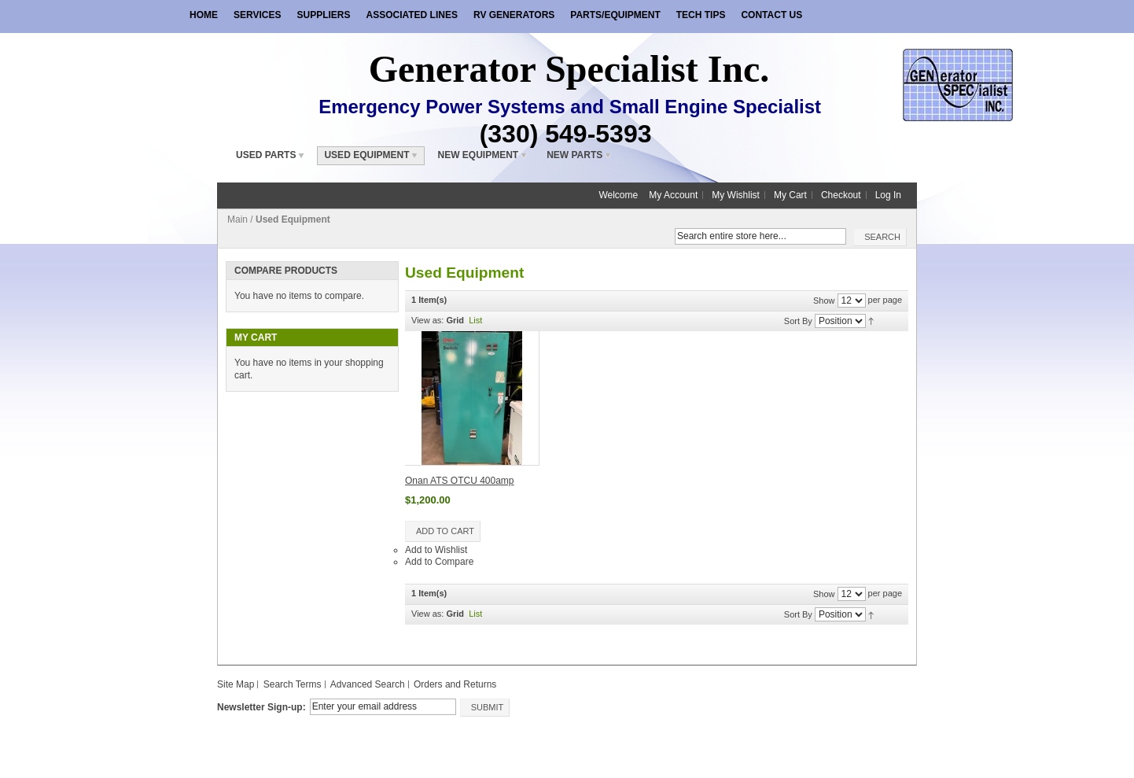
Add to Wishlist (436, 549)
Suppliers (323, 14)
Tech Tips (701, 14)
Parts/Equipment (615, 14)
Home (204, 14)
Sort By (798, 320)
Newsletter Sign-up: (261, 707)
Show (824, 299)
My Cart (790, 195)
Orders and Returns (455, 684)
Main (237, 219)
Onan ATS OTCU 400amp (459, 480)
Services (257, 14)
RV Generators (513, 14)
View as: (427, 320)
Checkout (841, 195)
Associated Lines (411, 14)
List (475, 320)
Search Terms (292, 684)
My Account (673, 195)
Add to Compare (439, 561)
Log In (888, 195)
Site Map (235, 684)
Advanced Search (367, 684)
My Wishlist (736, 195)
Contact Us (771, 14)
